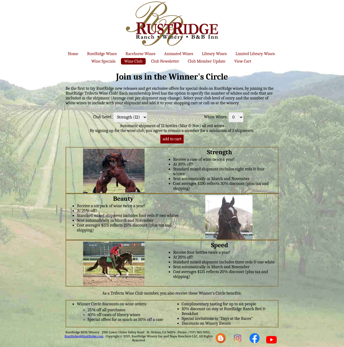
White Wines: (216, 117)
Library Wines (214, 53)
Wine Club (133, 61)
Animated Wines (178, 53)
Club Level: (102, 117)
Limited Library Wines (255, 53)
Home (73, 53)
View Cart (242, 61)
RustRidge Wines (102, 53)
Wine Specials (103, 61)
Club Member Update (206, 61)
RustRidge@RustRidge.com (83, 336)
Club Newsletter (165, 61)
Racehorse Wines (140, 53)
